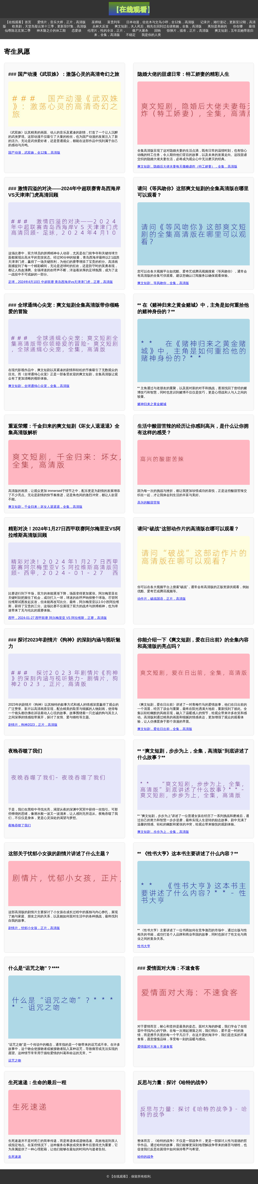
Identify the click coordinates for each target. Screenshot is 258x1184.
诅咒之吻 (14, 1060)
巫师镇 (96, 22)
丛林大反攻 (100, 26)
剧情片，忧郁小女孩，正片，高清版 (34, 928)
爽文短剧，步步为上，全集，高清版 (163, 831)
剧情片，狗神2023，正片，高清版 (32, 724)
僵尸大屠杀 (140, 30)
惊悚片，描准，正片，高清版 (188, 30)
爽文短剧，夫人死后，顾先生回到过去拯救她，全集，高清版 (158, 26)
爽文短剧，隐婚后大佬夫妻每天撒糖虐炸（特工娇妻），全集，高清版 (187, 166)
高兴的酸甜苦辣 (148, 502)
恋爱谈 (76, 30)
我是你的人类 (151, 35)
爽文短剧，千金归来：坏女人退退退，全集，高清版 (45, 506)
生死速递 (14, 1156)
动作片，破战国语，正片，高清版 (161, 598)
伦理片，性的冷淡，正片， (106, 30)
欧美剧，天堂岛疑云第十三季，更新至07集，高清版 (49, 26)
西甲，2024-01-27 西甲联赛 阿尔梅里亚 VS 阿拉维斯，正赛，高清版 (57, 618)
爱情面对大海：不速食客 (155, 1046)
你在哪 (238, 26)
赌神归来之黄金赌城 (151, 404)
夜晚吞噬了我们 (19, 825)
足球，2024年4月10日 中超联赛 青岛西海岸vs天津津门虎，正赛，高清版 (60, 282)
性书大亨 (143, 946)
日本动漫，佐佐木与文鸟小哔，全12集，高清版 (160, 22)
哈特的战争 (145, 1156)
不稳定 (131, 35)
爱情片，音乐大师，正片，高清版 (61, 22)
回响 (157, 30)
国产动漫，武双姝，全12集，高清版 (34, 152)
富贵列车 (113, 22)
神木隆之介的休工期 (51, 30)
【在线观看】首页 (18, 22)
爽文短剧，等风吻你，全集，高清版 (163, 283)
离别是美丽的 (217, 26)
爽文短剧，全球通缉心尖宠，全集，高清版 (38, 386)
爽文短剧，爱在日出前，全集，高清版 (164, 729)
